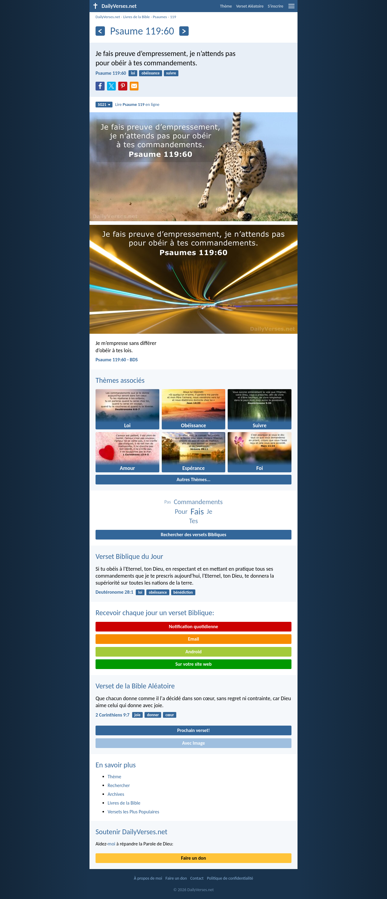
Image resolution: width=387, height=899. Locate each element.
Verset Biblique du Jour (129, 556)
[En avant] (184, 31)
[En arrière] (100, 31)
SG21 (104, 104)
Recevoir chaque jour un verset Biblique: (155, 612)
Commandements (198, 502)
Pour (181, 511)
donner (153, 715)
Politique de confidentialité (230, 878)
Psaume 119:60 (111, 73)
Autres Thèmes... (193, 479)
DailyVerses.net (108, 17)
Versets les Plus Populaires (133, 812)
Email (193, 639)
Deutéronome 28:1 (114, 592)
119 (173, 17)
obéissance (150, 73)
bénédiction (183, 592)
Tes (193, 521)
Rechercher (119, 785)
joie (137, 715)
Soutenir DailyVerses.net (131, 831)
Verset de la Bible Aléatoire (135, 685)
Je (209, 511)
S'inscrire (275, 6)
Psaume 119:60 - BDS (117, 360)
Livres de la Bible (136, 17)
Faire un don (193, 858)
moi (111, 844)
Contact (196, 878)
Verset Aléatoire (250, 6)
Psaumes (160, 17)
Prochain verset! (193, 730)
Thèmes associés (120, 380)
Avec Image (193, 743)
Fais (197, 511)
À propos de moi (148, 878)
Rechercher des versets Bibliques (193, 534)
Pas (167, 502)
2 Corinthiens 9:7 (112, 715)
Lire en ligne (137, 104)
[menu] (291, 8)
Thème (226, 6)
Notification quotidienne (193, 626)
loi (133, 73)
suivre (171, 73)
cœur (169, 715)
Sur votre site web (193, 664)
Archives (116, 794)
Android (193, 652)
